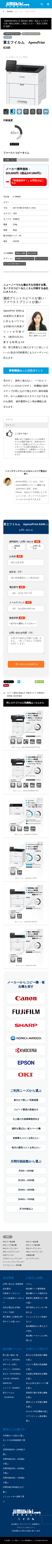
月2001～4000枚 (26, 1190)
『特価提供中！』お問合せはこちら (27, 181)
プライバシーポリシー (25, 1527)
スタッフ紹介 (8, 1312)
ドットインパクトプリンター (13, 1262)
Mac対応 (7, 37)
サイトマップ (25, 1524)
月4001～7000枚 (26, 1199)
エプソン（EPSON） (12, 1360)
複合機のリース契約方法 (36, 1293)
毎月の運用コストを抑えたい (26, 1147)
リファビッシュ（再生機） (13, 1265)
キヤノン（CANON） (12, 1369)
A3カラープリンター (33, 1248)
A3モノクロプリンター (34, 1252)
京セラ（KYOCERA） (12, 1374)
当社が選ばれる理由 (11, 1307)
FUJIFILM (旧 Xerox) (12, 34)
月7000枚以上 (26, 1209)
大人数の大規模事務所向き (26, 1119)
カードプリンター (32, 1258)
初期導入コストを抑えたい (26, 1138)
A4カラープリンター (10, 1248)
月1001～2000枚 (26, 1180)
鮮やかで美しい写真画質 (26, 1100)
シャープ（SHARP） (12, 1388)
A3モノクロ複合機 (33, 1245)
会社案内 (7, 1289)
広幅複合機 (30, 1255)
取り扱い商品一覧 (10, 1355)
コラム (29, 1284)
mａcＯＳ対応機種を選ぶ (37, 1411)
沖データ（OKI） (10, 1364)
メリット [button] (9, 419)
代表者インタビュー (11, 1293)
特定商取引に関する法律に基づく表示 (26, 1531)
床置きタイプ (31, 693)
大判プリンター (8, 1255)
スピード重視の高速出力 (16, 693)
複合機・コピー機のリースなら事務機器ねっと (20, 1540)
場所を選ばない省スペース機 (26, 1128)
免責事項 (35, 1524)
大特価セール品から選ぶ (13, 1435)
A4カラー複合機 (9, 1242)
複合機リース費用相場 (35, 1289)
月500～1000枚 (26, 1171)
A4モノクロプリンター (31, 34)
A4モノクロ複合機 (10, 1245)
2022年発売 (17, 696)
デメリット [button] (10, 425)
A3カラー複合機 (32, 1242)
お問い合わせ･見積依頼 (13, 1284)
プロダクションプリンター (13, 1258)
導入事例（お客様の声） (13, 1317)
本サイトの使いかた (11, 1321)
